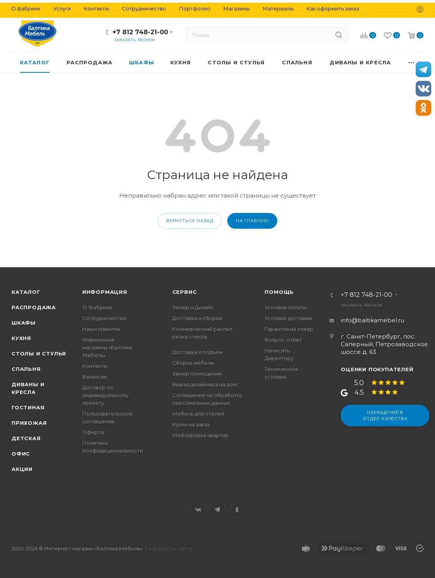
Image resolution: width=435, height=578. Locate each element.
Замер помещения (197, 373)
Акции (22, 469)
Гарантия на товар (289, 329)
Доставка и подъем (197, 352)
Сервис (184, 292)
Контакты (94, 366)
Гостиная (28, 407)
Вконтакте (198, 509)
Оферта (93, 432)
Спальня (26, 369)
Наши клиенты (101, 329)
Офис (21, 454)
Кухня (21, 338)
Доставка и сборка (197, 318)
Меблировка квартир (200, 435)
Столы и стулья (39, 353)
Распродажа (34, 307)
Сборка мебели (193, 363)
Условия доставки (288, 318)
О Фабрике (97, 307)
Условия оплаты (286, 307)
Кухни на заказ (191, 424)
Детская (26, 438)
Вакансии (94, 377)
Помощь (279, 292)
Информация (104, 292)
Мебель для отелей (198, 413)
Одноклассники (237, 509)
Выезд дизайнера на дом (204, 384)
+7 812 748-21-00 (140, 32)
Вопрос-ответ (283, 340)
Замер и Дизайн (192, 307)
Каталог (26, 292)
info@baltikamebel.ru (372, 320)
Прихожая (29, 423)
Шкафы (24, 323)
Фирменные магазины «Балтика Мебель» (107, 347)
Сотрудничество (104, 318)
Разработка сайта (168, 548)
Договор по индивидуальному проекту (105, 395)
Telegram (217, 509)
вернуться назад (189, 220)
